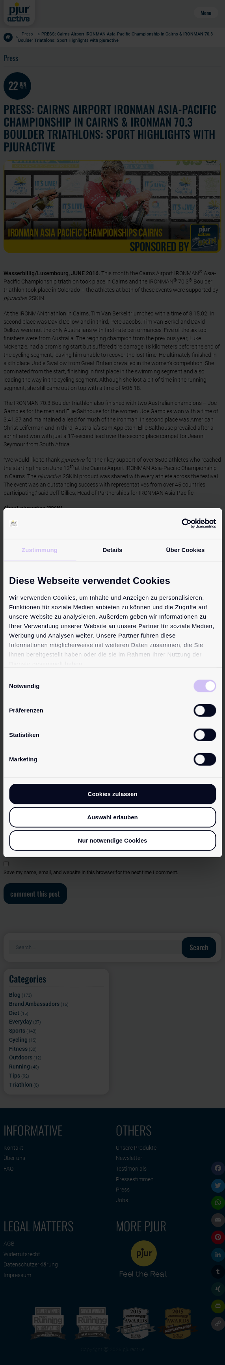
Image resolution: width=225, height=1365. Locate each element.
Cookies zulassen (113, 794)
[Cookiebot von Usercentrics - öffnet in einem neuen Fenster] (181, 523)
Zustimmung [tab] (40, 549)
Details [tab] (113, 549)
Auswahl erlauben (112, 817)
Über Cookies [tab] (185, 549)
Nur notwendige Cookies (112, 840)
